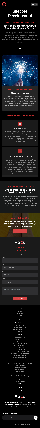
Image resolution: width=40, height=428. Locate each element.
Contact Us (20, 231)
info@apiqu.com (20, 247)
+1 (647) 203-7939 (20, 250)
